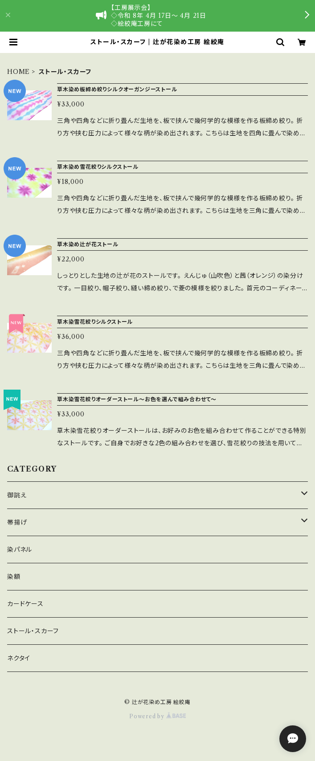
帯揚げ (17, 522)
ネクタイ (18, 658)
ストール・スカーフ (33, 631)
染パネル (19, 549)
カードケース (25, 604)
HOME (18, 72)
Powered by (157, 716)
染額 (13, 577)
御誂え (16, 495)
